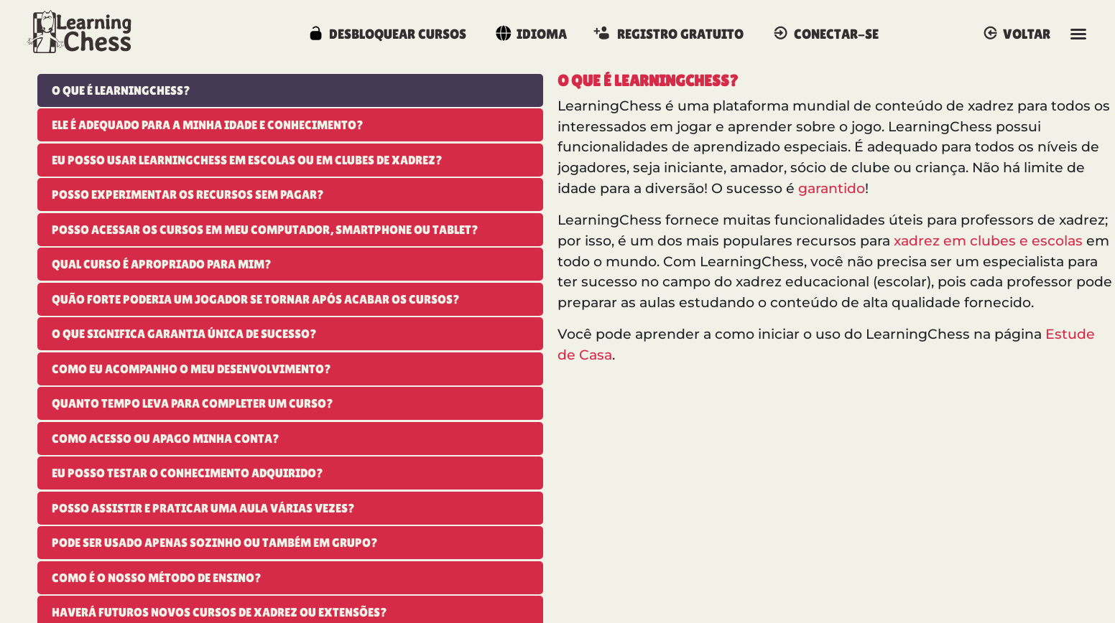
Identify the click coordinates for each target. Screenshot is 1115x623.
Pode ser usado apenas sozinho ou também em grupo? (215, 542)
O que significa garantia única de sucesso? (184, 334)
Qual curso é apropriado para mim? (162, 264)
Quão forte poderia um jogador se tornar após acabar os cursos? (256, 299)
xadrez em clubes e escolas (988, 241)
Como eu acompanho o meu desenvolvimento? (191, 369)
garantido (831, 188)
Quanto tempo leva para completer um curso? (192, 403)
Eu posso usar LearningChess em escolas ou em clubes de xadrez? (247, 160)
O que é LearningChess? (121, 90)
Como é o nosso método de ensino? (157, 578)
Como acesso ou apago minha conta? (165, 438)
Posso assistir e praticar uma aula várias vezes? (203, 508)
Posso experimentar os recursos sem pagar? (188, 194)
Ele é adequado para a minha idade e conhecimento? (208, 125)
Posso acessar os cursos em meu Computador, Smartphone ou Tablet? (265, 229)
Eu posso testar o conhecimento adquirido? (187, 473)
